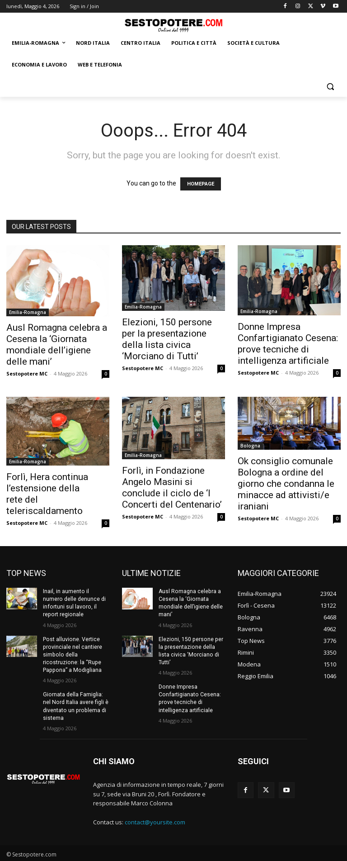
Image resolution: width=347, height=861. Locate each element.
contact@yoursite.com (155, 820)
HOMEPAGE (200, 184)
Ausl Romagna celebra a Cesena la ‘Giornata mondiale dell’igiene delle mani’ (56, 344)
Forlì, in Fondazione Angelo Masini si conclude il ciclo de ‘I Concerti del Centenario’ (172, 487)
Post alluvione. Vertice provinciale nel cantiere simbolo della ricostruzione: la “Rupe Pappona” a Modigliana (72, 653)
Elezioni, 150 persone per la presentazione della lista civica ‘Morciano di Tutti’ (167, 339)
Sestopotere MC (26, 373)
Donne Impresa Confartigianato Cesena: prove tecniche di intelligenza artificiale (288, 343)
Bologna (250, 445)
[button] (330, 86)
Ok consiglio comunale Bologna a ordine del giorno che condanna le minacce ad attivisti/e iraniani (286, 484)
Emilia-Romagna (27, 312)
